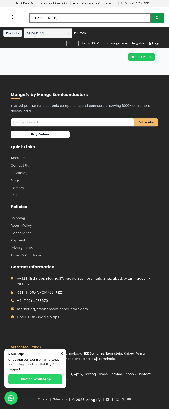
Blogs (15, 180)
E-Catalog (19, 173)
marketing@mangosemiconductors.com (96, 3)
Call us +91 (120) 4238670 (137, 3)
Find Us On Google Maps (38, 317)
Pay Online (40, 134)
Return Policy (21, 225)
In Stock (80, 33)
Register (138, 43)
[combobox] (48, 33)
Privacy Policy (22, 248)
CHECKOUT (141, 57)
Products (12, 33)
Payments (19, 240)
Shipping (18, 218)
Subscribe (146, 122)
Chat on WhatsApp (35, 379)
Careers (17, 188)
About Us (18, 158)
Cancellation (21, 233)
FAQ (14, 195)
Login (154, 43)
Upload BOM (90, 43)
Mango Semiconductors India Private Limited (45, 3)
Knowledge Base (116, 43)
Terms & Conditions (27, 255)
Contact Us (20, 165)
